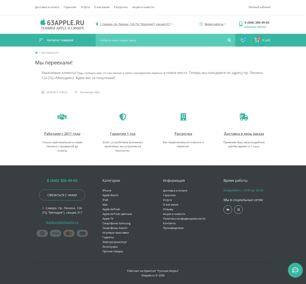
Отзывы (168, 209)
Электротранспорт (114, 242)
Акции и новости (143, 7)
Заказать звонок (255, 26)
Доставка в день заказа (244, 133)
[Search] (229, 40)
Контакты (169, 223)
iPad (105, 200)
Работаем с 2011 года (62, 133)
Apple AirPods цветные (117, 214)
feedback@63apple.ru (62, 222)
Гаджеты (108, 237)
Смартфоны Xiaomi (115, 228)
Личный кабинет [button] (259, 7)
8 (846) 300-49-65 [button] (62, 180)
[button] (257, 22)
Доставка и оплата (47, 7)
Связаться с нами (62, 195)
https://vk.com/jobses (228, 209)
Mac (105, 204)
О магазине (101, 7)
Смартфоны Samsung (116, 223)
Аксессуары (110, 246)
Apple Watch (110, 195)
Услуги (85, 7)
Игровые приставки (115, 232)
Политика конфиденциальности (184, 218)
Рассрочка (121, 7)
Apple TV (107, 218)
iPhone (106, 190)
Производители (173, 228)
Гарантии (70, 7)
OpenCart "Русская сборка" (161, 271)
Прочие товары (112, 251)
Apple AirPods (111, 209)
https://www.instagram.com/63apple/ (238, 209)
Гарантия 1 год (122, 133)
